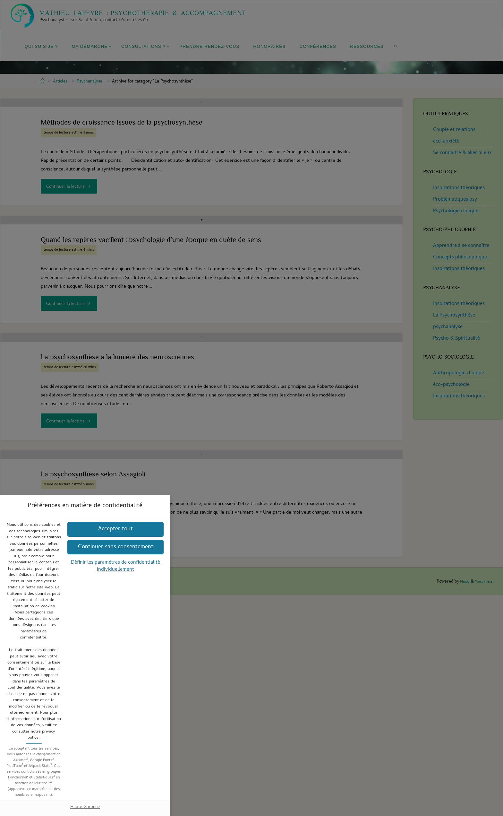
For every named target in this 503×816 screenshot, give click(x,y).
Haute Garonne (251, 496)
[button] (251, 445)
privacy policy (289, 409)
